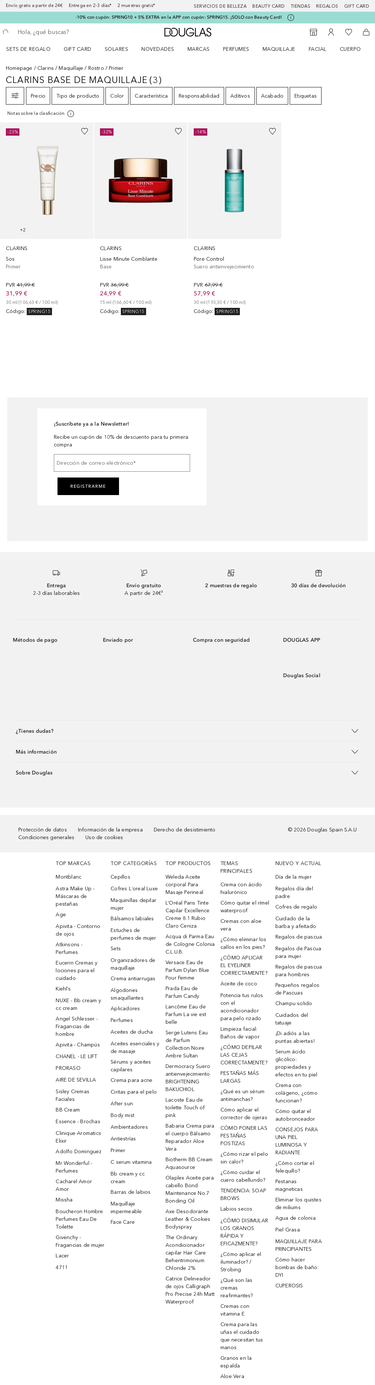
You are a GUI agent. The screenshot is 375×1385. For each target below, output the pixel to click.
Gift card (357, 6)
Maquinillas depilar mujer (133, 904)
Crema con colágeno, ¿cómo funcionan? (296, 1093)
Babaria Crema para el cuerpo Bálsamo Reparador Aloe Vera (190, 1137)
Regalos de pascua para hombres (298, 971)
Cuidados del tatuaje (291, 1019)
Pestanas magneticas (289, 1185)
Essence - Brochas (78, 1121)
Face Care (123, 1222)
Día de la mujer (293, 877)
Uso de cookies (104, 837)
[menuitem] (33, 49)
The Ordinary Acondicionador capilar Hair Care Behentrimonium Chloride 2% (186, 1252)
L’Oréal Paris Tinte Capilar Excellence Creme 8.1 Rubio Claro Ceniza (188, 914)
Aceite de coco (238, 984)
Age (61, 915)
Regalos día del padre (294, 892)
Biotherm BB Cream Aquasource (189, 1163)
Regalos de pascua (298, 937)
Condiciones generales (46, 837)
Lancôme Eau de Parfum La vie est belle (186, 1014)
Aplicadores (125, 1008)
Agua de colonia (295, 1218)
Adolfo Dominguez (78, 1151)
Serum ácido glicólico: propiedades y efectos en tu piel (296, 1063)
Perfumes (236, 49)
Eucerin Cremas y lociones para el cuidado (76, 970)
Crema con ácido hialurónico (241, 888)
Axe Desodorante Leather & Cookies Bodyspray (188, 1219)
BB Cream (68, 1110)
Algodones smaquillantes (127, 994)
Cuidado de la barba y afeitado (295, 922)
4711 (62, 1267)
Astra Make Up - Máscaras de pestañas (75, 896)
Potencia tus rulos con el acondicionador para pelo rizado (241, 1007)
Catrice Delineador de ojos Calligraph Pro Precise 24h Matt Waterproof (190, 1290)
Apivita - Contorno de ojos (78, 930)
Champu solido (293, 1003)
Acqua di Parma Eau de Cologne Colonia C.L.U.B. (190, 944)
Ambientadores (129, 1127)
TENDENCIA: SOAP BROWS (243, 1194)
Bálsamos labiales (132, 919)
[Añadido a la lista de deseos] (84, 131)
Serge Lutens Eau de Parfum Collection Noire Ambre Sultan (187, 1044)
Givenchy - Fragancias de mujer (80, 1241)
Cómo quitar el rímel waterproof (244, 907)
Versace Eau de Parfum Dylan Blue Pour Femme (187, 970)
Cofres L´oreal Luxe (134, 889)
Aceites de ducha (132, 1032)
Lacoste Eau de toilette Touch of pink (185, 1107)
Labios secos (236, 1209)
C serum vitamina (131, 1162)
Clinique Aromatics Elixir (78, 1137)
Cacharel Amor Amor (74, 1185)
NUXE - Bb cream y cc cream (78, 1004)
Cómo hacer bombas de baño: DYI (297, 1267)
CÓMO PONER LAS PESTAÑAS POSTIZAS (243, 1136)
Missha (64, 1200)
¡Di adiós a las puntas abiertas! (295, 1037)
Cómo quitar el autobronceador (295, 1115)
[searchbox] (70, 32)
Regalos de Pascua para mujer (298, 952)
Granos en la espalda (236, 1362)
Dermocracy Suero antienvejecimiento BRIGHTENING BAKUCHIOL (188, 1077)
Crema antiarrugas (133, 978)
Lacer (62, 1256)
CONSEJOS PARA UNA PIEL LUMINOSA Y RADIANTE (296, 1141)
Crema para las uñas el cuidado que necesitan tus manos (241, 1336)
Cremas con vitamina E (234, 1310)
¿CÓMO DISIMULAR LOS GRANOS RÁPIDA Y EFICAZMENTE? (244, 1232)
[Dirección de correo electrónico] (122, 463)
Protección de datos (42, 830)
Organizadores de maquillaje (133, 964)
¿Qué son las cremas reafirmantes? (236, 1288)
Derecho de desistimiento (185, 830)
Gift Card (78, 49)
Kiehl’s (63, 989)
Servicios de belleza (220, 6)
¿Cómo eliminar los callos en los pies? (243, 943)
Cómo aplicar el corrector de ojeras (243, 1114)
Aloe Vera (232, 1376)
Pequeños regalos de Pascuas (297, 989)
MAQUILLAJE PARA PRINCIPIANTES (298, 1245)
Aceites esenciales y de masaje (135, 1047)
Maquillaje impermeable (126, 1208)
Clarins (45, 68)
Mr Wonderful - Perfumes (74, 1167)
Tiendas (301, 6)
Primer (118, 1150)
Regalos (327, 6)
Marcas (199, 49)
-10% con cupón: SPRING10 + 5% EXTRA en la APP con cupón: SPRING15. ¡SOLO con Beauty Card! (178, 17)
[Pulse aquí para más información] (291, 17)
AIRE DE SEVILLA (76, 1080)
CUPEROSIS (289, 1286)
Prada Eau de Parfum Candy (182, 992)
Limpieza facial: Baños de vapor (240, 1033)
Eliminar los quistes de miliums (298, 1204)
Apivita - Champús (78, 1045)
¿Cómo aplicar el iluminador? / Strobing (240, 1262)
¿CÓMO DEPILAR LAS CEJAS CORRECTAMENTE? (243, 1055)
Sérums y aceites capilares (131, 1066)
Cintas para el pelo (134, 1092)
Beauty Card (268, 6)
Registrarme (88, 486)
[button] (187, 730)
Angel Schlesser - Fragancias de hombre (76, 1026)
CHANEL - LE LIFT (76, 1056)
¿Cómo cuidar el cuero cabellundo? (242, 1176)
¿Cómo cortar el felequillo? (294, 1167)
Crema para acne (131, 1080)
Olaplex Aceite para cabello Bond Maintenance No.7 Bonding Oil (190, 1189)
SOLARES (117, 49)
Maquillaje (279, 49)
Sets (116, 949)
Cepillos (120, 877)
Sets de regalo (28, 49)
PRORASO (68, 1068)
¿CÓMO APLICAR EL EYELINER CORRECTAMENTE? (243, 965)
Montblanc (68, 877)
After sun (122, 1104)
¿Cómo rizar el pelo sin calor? (244, 1158)
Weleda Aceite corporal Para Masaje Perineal (184, 884)
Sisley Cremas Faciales (72, 1095)
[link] (46, 218)
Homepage (19, 68)
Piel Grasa (287, 1230)
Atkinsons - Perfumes (69, 948)
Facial (318, 49)
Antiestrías (123, 1139)
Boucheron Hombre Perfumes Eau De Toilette (79, 1219)
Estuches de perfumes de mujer (133, 934)
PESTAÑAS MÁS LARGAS (239, 1077)
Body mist (122, 1115)
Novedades (157, 49)
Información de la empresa (110, 830)
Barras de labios (131, 1192)
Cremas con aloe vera (240, 925)
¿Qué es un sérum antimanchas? (242, 1095)
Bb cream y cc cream (128, 1178)
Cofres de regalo (296, 907)
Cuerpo (350, 49)
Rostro (96, 68)
